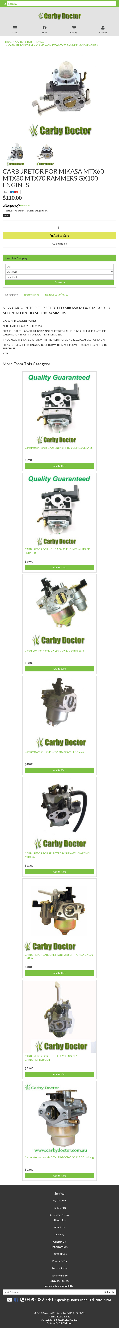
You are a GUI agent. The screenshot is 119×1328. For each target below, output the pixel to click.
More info (16, 205)
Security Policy (59, 1275)
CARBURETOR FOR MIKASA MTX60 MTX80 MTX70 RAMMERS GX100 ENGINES (53, 45)
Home (8, 41)
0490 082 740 (36, 1299)
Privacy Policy (59, 1261)
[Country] (59, 271)
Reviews (56, 294)
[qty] (59, 266)
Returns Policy (59, 1268)
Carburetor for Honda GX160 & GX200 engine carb (54, 650)
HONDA (39, 41)
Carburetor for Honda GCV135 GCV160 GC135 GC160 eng (59, 1157)
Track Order (59, 1207)
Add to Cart (59, 235)
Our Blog (59, 1234)
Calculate (59, 282)
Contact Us (59, 1241)
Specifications (31, 294)
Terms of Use (59, 1253)
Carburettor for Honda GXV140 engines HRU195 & (54, 751)
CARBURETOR (23, 41)
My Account (59, 1200)
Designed (51, 1323)
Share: (12, 192)
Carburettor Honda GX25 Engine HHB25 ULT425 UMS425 (59, 447)
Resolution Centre (59, 1215)
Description (11, 294)
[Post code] (59, 277)
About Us (59, 1227)
